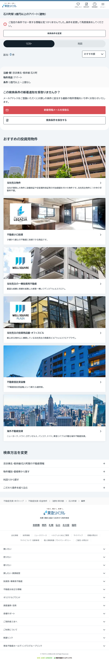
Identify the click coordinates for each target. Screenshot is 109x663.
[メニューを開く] (103, 5)
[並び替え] (94, 54)
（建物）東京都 (58, 501)
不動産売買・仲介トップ (13, 501)
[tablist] (54, 43)
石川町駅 (73, 501)
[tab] (28, 43)
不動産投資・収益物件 (37, 501)
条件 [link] (83, 501)
